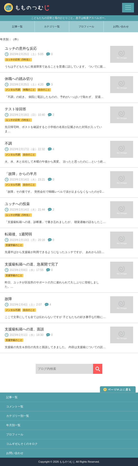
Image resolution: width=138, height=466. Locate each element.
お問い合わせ (121, 26)
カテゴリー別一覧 (17, 416)
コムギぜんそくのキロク (22, 443)
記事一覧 (17, 26)
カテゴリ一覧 (52, 26)
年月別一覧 (13, 425)
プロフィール (86, 26)
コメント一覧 (14, 406)
